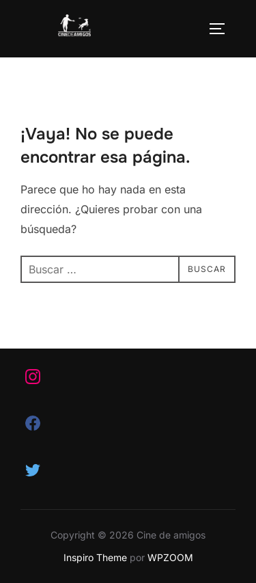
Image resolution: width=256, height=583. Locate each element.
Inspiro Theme (95, 557)
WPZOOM (170, 557)
